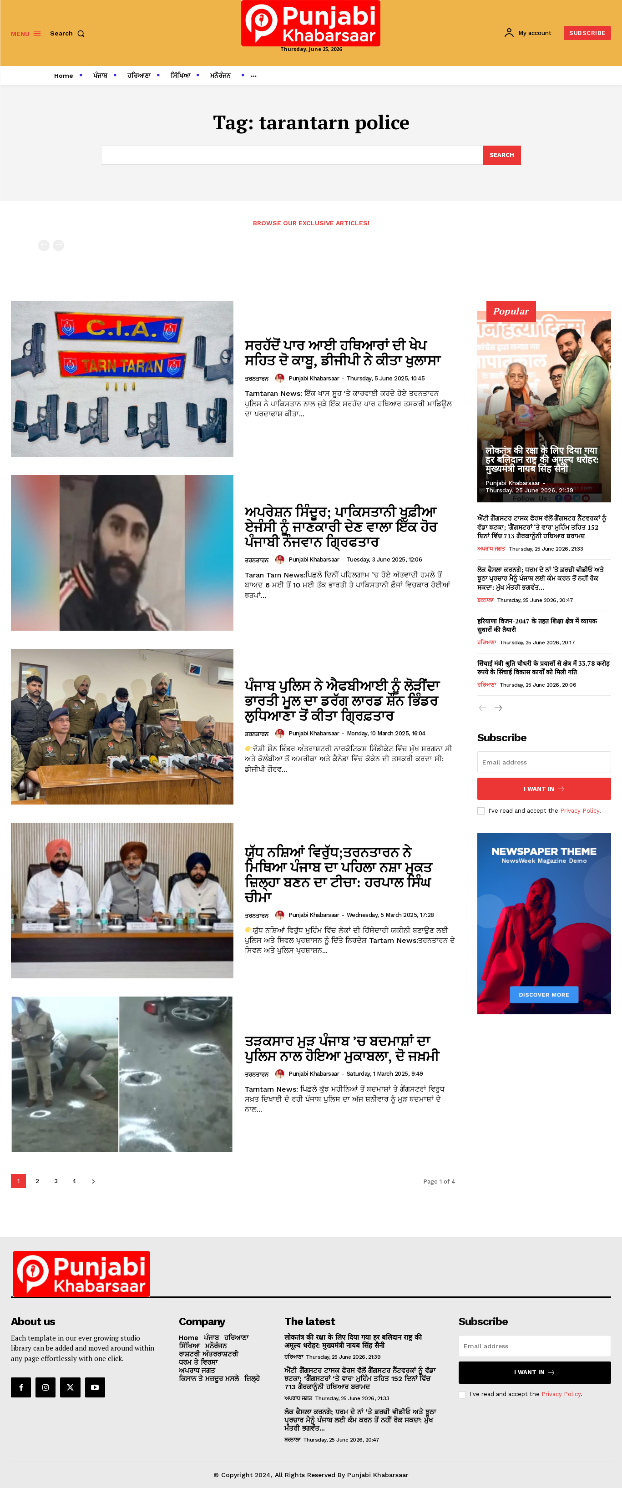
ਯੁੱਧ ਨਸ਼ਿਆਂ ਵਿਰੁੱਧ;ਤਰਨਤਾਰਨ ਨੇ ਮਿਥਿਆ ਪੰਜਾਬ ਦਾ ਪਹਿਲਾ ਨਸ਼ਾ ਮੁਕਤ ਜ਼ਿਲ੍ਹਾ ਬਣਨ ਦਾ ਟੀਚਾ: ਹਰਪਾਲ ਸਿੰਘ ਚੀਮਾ (338, 874)
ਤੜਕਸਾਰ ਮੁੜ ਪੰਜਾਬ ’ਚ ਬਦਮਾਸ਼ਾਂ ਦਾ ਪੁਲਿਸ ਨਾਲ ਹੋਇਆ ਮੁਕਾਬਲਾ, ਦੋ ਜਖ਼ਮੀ (342, 1048)
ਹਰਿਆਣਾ (486, 642)
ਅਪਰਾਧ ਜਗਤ (491, 548)
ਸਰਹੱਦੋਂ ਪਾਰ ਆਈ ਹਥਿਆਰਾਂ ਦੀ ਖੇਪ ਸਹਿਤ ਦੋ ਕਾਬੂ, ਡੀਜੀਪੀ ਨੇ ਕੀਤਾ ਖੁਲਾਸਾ (342, 352)
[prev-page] (44, 245)
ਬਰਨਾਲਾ (485, 600)
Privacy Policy (579, 810)
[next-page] (93, 1181)
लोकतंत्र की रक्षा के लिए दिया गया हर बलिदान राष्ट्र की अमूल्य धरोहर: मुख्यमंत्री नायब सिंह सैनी (541, 459)
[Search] (502, 155)
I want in (544, 788)
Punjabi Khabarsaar (313, 378)
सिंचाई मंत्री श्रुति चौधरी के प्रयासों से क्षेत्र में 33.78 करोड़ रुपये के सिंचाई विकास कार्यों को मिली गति (543, 667)
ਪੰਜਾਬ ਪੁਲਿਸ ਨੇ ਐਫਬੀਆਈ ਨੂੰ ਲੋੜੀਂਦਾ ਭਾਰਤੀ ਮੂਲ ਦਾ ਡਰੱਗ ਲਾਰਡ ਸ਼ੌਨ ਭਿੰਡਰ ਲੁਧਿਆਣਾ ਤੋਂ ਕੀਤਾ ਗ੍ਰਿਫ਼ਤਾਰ (342, 701)
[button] (69, 33)
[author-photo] (281, 378)
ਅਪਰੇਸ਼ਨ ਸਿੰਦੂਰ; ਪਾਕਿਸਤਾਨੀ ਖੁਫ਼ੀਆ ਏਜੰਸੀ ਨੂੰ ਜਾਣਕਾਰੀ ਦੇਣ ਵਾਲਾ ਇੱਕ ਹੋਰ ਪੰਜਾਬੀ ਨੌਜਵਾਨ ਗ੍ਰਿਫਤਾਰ (341, 527)
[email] (544, 762)
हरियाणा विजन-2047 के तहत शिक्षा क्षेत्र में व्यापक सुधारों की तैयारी (537, 625)
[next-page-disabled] (58, 245)
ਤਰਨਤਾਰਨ (256, 378)
